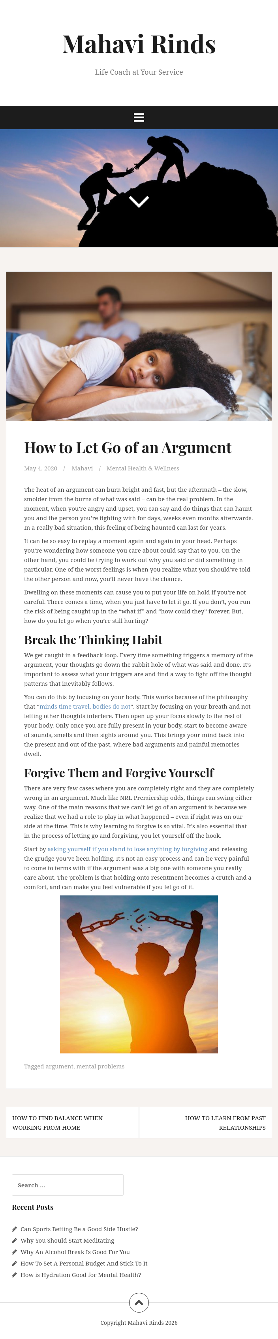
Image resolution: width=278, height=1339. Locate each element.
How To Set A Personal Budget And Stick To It (84, 1263)
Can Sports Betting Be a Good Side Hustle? (79, 1229)
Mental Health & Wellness (143, 468)
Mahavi (82, 468)
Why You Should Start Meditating (67, 1240)
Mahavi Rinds (139, 42)
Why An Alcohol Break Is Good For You (75, 1252)
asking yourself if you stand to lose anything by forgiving (127, 849)
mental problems (100, 1066)
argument (59, 1066)
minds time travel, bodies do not (84, 706)
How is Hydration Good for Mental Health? (81, 1275)
